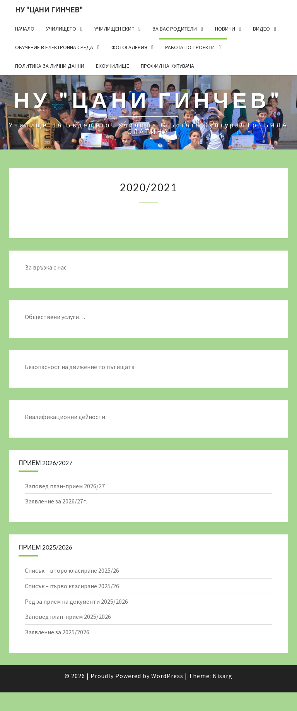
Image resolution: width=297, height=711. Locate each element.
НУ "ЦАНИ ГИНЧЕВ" (49, 9)
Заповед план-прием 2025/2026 (68, 616)
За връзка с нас (46, 267)
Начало (24, 28)
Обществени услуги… (55, 317)
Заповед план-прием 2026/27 (65, 486)
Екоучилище (112, 65)
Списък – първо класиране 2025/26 (72, 586)
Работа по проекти (190, 47)
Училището (61, 28)
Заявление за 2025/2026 (57, 632)
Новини (225, 28)
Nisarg (222, 676)
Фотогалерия (129, 47)
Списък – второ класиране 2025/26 (72, 570)
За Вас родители (174, 28)
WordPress (167, 676)
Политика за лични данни (49, 65)
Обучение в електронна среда (54, 47)
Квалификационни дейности (65, 417)
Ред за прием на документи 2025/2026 (76, 601)
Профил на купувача (167, 65)
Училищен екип (114, 28)
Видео (261, 28)
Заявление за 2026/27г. (56, 501)
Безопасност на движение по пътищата (80, 367)
